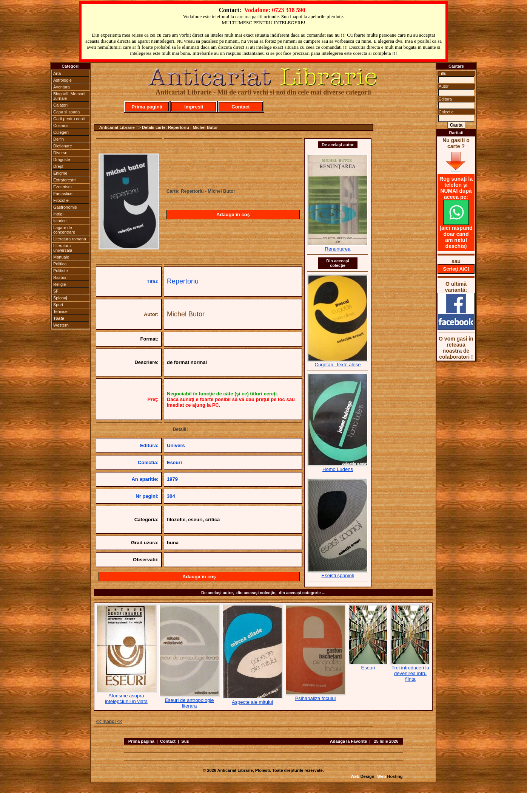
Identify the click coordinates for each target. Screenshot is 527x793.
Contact (240, 107)
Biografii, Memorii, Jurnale (69, 96)
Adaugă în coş (233, 214)
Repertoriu (183, 281)
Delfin (58, 139)
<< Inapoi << (109, 721)
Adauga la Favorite (348, 741)
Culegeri (61, 132)
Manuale (61, 257)
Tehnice (60, 311)
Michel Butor (186, 314)
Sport (58, 304)
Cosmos (60, 125)
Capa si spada (66, 112)
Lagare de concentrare (64, 229)
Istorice (59, 220)
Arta (57, 73)
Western (61, 325)
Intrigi (58, 214)
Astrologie (62, 80)
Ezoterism (62, 186)
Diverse (60, 152)
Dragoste (61, 159)
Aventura (61, 87)
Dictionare (62, 146)
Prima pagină (146, 107)
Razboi (59, 277)
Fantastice (62, 193)
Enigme (60, 173)
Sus (185, 741)
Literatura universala (62, 247)
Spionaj (60, 298)
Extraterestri (64, 180)
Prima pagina (141, 741)
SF (56, 291)
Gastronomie (65, 207)
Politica (59, 264)
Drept (58, 166)
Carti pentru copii (69, 118)
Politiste (60, 270)
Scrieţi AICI (456, 269)
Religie (59, 284)
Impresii (193, 107)
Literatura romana (69, 239)
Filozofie (61, 200)
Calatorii (60, 105)
